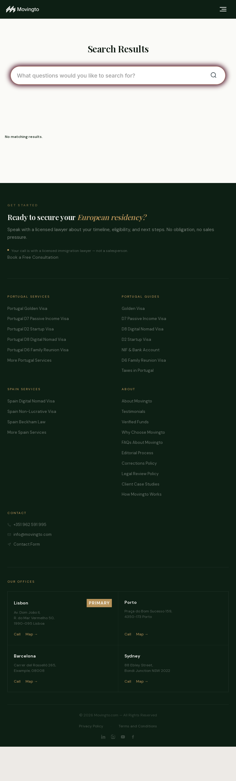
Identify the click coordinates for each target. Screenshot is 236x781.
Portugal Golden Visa (27, 308)
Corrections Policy (139, 463)
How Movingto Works (142, 494)
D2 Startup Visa (136, 339)
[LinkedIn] (103, 736)
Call (17, 634)
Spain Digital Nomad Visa (31, 401)
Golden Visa (133, 308)
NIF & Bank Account (140, 349)
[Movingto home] (22, 9)
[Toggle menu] (223, 9)
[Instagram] (113, 736)
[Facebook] (132, 736)
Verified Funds (135, 422)
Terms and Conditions (138, 726)
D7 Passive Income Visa (144, 318)
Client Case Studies (140, 484)
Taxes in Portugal (138, 370)
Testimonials (133, 411)
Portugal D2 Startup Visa (30, 329)
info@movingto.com (33, 534)
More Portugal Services (29, 360)
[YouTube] (122, 736)
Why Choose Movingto (143, 432)
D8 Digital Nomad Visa (142, 329)
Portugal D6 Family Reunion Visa (38, 349)
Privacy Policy (91, 726)
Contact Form (27, 544)
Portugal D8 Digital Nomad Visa (36, 339)
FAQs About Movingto (142, 442)
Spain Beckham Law (26, 422)
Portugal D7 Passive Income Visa (38, 318)
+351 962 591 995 (30, 524)
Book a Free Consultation (32, 257)
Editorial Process (137, 452)
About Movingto (137, 401)
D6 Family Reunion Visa (144, 360)
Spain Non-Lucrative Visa (31, 411)
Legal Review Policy (140, 473)
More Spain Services (26, 432)
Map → (32, 634)
